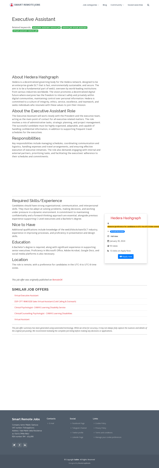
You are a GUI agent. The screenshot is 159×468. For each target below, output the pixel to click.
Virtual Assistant (21, 319)
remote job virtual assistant (74, 27)
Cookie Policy (100, 423)
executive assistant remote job (46, 27)
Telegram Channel (79, 428)
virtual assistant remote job (25, 31)
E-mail (51, 423)
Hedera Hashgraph (126, 218)
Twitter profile (77, 433)
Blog (105, 5)
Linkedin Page (77, 437)
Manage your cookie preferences (108, 437)
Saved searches (135, 5)
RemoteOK (57, 279)
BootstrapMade (84, 463)
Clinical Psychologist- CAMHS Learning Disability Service (39, 307)
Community (117, 5)
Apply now (126, 256)
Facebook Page (78, 423)
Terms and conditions (104, 433)
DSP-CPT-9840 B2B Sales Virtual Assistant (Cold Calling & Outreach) (45, 301)
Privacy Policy (100, 428)
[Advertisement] (56, 51)
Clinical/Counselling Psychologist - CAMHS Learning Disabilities (43, 313)
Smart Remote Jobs (27, 4)
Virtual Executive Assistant (26, 295)
